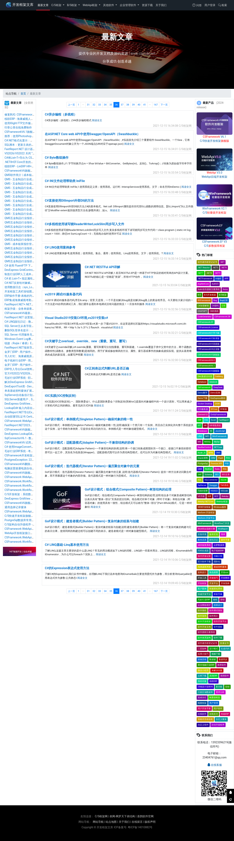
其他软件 (109, 5)
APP (226, 278)
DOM (217, 403)
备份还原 (202, 540)
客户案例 (202, 588)
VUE (209, 496)
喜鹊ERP (213, 675)
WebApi (225, 496)
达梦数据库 (219, 545)
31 (88, 104)
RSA (225, 469)
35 (110, 104)
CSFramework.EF (205, 322)
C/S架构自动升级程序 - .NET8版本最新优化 (30, 524)
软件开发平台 (220, 621)
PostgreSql (203, 463)
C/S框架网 (101, 816)
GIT (199, 425)
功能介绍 (218, 556)
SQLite (223, 480)
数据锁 (212, 659)
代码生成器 (203, 550)
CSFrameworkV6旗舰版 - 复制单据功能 (28, 170)
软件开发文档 (204, 627)
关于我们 (161, 5)
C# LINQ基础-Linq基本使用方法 (67, 545)
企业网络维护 (204, 605)
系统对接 (202, 681)
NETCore (218, 447)
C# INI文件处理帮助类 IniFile (65, 181)
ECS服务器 (203, 409)
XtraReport (223, 529)
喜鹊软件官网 (145, 816)
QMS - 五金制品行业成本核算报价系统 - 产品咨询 (34, 213)
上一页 (71, 104)
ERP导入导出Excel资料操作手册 (23, 369)
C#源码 (215, 305)
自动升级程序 (218, 725)
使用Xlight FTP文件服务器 (20, 123)
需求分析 (220, 692)
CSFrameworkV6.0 (206, 360)
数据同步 (223, 659)
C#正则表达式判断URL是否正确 (107, 368)
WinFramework (205, 523)
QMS (200, 469)
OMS (218, 452)
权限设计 (218, 605)
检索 (222, 5)
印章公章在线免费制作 (18, 127)
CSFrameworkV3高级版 (209, 344)
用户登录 (209, 5)
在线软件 (202, 714)
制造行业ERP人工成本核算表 (22, 274)
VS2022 (214, 491)
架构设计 (202, 572)
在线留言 (137, 821)
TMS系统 (224, 485)
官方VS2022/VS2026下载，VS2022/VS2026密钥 (34, 373)
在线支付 (213, 714)
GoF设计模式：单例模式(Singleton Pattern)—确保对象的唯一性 (89, 419)
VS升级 (201, 496)
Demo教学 (203, 392)
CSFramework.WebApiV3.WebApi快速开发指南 (32, 511)
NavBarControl (204, 447)
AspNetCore (203, 284)
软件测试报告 (215, 610)
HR (205, 425)
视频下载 (216, 654)
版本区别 (213, 534)
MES (207, 436)
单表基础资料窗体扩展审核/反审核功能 (28, 390)
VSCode (224, 491)
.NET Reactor (204, 267)
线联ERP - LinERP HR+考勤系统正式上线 (28, 166)
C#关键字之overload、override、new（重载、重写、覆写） (86, 341)
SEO (217, 474)
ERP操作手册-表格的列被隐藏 (22, 295)
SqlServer (202, 485)
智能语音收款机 (205, 719)
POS (228, 458)
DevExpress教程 (217, 398)
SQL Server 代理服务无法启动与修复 (26, 334)
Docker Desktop (205, 403)
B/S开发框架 (210, 295)
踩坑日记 (213, 540)
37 (122, 104)
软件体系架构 (204, 637)
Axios (225, 289)
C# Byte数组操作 (56, 157)
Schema (208, 474)
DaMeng (219, 376)
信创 (227, 686)
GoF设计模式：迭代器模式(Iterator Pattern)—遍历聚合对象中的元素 (92, 466)
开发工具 (202, 578)
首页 (23, 93)
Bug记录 (224, 300)
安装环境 (202, 534)
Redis (217, 469)
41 (144, 104)
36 (116, 104)
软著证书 (224, 643)
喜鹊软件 (224, 675)
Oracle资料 (203, 458)
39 (133, 104)
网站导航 (98, 821)
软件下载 (218, 637)
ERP (200, 420)
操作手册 (225, 540)
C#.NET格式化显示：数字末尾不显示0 (27, 140)
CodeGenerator (205, 316)
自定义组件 (203, 725)
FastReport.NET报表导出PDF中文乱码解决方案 (33, 347)
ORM (213, 458)
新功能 (219, 686)
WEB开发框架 (204, 507)
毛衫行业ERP (204, 599)
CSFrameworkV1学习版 (209, 333)
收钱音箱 (202, 659)
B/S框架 (72, 5)
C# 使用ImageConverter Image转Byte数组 (30, 446)
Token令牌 (203, 491)
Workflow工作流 (222, 523)
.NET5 (215, 267)
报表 (223, 534)
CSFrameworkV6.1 (206, 365)
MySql (217, 442)
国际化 (217, 561)
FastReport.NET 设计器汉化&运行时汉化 (29, 149)
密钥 (222, 599)
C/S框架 (56, 5)
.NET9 (217, 273)
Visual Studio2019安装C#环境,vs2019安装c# (76, 318)
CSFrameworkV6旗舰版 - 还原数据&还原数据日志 (34, 502)
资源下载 (147, 5)
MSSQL (207, 442)
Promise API (216, 463)
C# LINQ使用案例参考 (60, 247)
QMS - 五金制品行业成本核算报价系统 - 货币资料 (34, 179)
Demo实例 (215, 392)
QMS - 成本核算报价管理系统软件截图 (27, 244)
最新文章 (43, 5)
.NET (222, 262)
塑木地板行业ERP (206, 665)
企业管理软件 (128, 5)
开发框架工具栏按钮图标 (19, 291)
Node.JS (202, 452)
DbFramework (204, 387)
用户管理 (213, 703)
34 (105, 104)
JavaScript (220, 431)
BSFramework (204, 300)
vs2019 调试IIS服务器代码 (63, 294)
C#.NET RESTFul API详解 (102, 267)
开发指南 (225, 583)
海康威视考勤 (204, 567)
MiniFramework (219, 436)
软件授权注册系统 (206, 632)
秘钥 (215, 599)
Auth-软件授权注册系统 (209, 289)
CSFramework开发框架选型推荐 (23, 455)
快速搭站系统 (215, 588)
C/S (223, 305)
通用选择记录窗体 (15, 507)
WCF (216, 496)
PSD (227, 463)
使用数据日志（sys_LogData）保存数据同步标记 (34, 287)
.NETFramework (205, 278)
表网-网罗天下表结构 (122, 816)
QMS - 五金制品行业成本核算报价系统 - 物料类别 (34, 187)
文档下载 (202, 675)
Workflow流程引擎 (206, 529)
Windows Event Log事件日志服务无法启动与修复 (34, 338)
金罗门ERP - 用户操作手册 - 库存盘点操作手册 (32, 351)
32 (94, 104)
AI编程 (218, 278)
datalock (213, 382)
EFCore (214, 409)
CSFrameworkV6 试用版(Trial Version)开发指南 (33, 442)
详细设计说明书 (205, 686)
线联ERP (213, 681)
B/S (199, 295)
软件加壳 (202, 616)
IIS (211, 431)
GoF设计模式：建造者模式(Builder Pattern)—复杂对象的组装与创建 (92, 521)
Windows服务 (220, 507)
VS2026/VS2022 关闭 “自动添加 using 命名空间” (33, 153)
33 (99, 104)
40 (139, 104)
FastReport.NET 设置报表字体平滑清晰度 (29, 317)
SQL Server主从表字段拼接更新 (23, 326)
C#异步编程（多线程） (61, 114)
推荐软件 (221, 665)
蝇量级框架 (214, 697)
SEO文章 (226, 474)
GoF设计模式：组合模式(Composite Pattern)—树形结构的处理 (128, 489)
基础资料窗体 (220, 567)
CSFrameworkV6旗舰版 (209, 371)
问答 (197, 5)
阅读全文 (97, 120)
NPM (210, 452)
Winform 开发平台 (206, 518)
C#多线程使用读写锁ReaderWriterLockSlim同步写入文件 (84, 224)
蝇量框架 (202, 703)
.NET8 (209, 273)
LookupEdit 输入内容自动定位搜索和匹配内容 (32, 408)
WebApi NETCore (205, 501)
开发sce (224, 572)
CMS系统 (214, 311)
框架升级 (218, 594)
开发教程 (225, 578)
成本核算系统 (204, 545)
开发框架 (202, 583)
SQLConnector (211, 480)
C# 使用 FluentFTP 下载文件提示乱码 (27, 265)
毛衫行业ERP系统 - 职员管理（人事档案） (29, 377)
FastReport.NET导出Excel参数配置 (25, 412)
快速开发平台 (204, 594)
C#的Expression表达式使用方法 (67, 568)
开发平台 (213, 583)
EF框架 (223, 409)
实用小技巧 (203, 654)
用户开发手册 (204, 708)
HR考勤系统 (215, 425)
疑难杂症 (202, 697)
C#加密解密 (203, 305)
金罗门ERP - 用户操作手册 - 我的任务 (26, 364)
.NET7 (200, 273)
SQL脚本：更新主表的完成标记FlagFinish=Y (31, 144)
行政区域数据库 (205, 692)
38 (127, 104)
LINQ (200, 436)
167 (156, 104)
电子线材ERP (218, 550)
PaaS (220, 458)
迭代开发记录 (204, 556)
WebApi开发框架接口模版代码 (22, 533)
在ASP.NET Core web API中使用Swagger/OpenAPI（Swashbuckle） (92, 134)
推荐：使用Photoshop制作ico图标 (25, 136)
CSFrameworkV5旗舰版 (209, 354)
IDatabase (202, 431)
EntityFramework (218, 414)
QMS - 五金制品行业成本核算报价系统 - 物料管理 (34, 192)
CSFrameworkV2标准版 (209, 338)
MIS (199, 442)
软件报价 (202, 610)
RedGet (208, 469)
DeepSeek (218, 387)
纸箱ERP (225, 714)
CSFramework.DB (222, 316)
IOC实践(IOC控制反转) (60, 396)
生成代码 (225, 648)
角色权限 (213, 572)
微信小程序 (203, 670)
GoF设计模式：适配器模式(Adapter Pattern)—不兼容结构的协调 (89, 442)
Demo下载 (203, 398)
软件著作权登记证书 (207, 262)
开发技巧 (213, 578)
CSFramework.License (208, 327)
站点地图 (111, 821)
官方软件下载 (204, 561)
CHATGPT (202, 311)
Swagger (213, 485)
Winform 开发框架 (206, 512)
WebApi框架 (90, 5)
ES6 (206, 420)
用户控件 (218, 708)
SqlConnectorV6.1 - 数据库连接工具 (26, 438)
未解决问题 (217, 670)
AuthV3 (215, 284)
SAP (200, 474)
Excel (213, 420)
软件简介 (213, 616)
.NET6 (224, 267)
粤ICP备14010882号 (140, 827)
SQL (200, 480)
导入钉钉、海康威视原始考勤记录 (25, 356)
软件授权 (218, 627)
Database (202, 382)
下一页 (164, 104)
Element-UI (203, 414)
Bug (215, 300)
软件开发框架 (204, 621)
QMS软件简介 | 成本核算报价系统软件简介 (30, 175)
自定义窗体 (221, 719)
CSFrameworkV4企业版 (209, 349)
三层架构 (202, 648)
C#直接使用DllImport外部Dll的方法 (69, 200)
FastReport (224, 420)
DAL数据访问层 (205, 376)
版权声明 (150, 821)
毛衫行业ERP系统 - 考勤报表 (21, 451)
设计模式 (213, 648)
